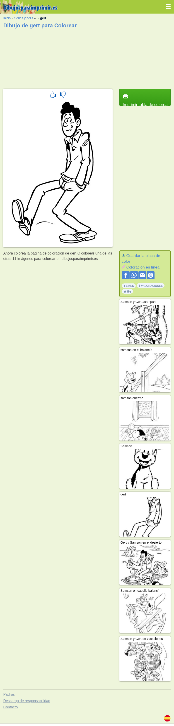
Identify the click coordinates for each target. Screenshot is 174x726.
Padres (9, 694)
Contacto (10, 707)
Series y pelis (23, 18)
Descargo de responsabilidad (26, 701)
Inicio (7, 18)
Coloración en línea (142, 267)
